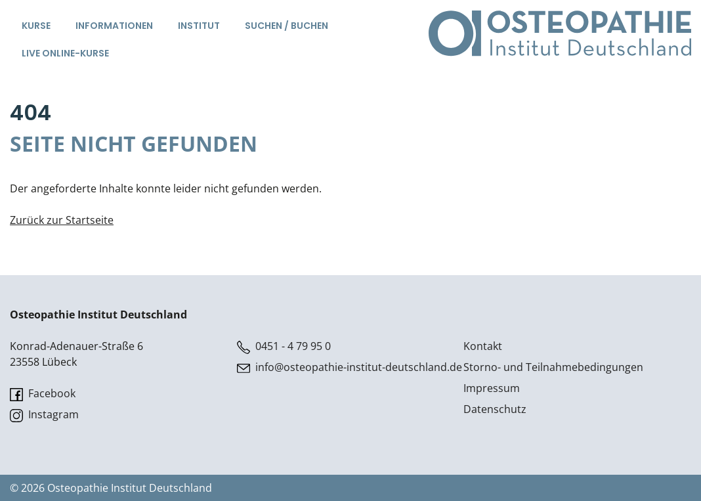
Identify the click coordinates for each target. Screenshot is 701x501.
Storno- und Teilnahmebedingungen (553, 367)
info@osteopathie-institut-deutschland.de (349, 367)
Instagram (44, 414)
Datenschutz (494, 409)
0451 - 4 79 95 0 (284, 346)
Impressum (491, 388)
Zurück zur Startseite (62, 220)
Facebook (42, 393)
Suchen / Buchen (286, 25)
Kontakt (482, 346)
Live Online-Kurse (65, 53)
